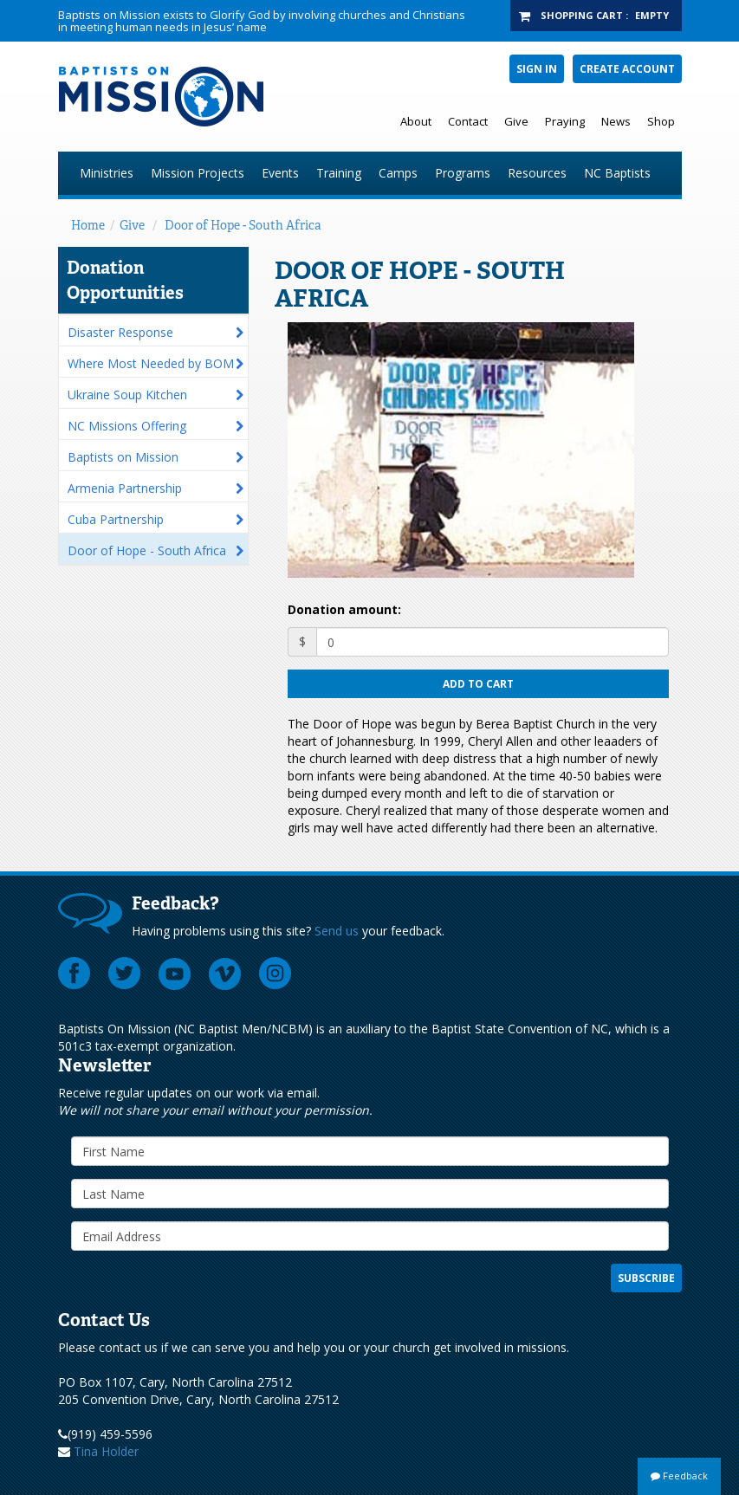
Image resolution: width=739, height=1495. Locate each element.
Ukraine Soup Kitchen (127, 394)
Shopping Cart (582, 15)
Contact (468, 121)
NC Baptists (617, 173)
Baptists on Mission (123, 457)
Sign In (536, 68)
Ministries (106, 173)
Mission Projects (197, 173)
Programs (462, 173)
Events (280, 173)
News (616, 121)
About (415, 121)
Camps (398, 173)
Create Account (627, 68)
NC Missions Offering (127, 425)
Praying (565, 121)
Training (338, 173)
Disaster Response (120, 332)
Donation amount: (344, 609)
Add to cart (478, 683)
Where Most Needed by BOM (151, 363)
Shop (661, 121)
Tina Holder (106, 1451)
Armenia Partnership (125, 488)
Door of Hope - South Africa (243, 225)
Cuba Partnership (116, 519)
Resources (537, 173)
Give (516, 121)
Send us (336, 930)
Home (88, 225)
